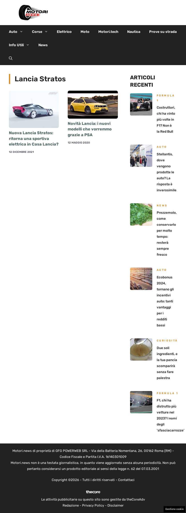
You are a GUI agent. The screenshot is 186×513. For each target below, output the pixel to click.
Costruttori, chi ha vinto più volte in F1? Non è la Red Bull (166, 120)
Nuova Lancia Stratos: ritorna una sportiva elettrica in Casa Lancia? (34, 138)
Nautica (133, 32)
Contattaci (126, 480)
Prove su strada (163, 32)
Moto (85, 32)
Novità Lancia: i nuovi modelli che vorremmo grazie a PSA (90, 129)
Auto (18, 31)
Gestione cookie (174, 509)
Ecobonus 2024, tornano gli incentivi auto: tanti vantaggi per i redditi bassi (165, 301)
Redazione (71, 505)
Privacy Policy (93, 505)
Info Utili (21, 45)
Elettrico (64, 32)
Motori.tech (108, 32)
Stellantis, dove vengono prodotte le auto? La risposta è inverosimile (166, 172)
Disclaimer (115, 505)
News (43, 45)
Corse (42, 31)
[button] (10, 58)
